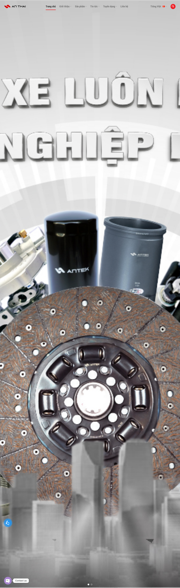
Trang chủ (51, 6)
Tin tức (94, 6)
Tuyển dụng (110, 6)
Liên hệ (124, 6)
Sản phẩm (81, 6)
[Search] (173, 6)
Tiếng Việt (158, 6)
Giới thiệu (65, 6)
